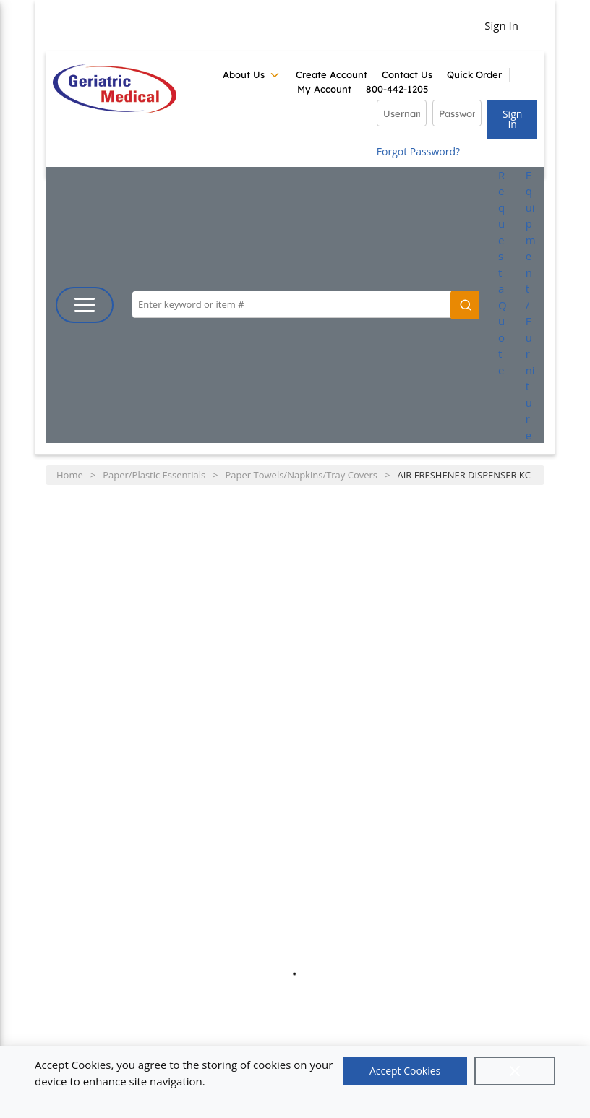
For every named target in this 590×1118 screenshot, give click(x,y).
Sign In (501, 25)
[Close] (514, 1071)
